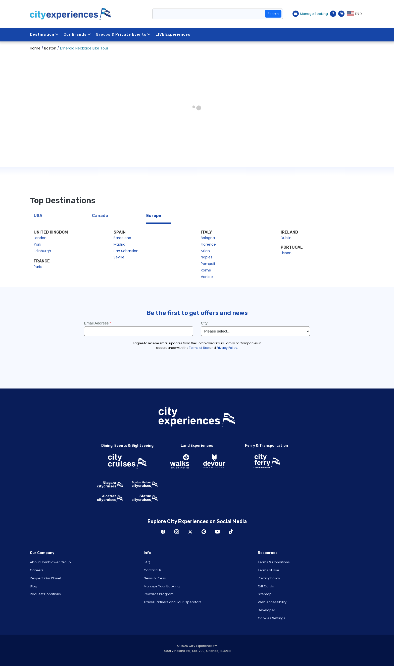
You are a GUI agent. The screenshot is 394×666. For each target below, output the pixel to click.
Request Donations (45, 594)
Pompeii (208, 263)
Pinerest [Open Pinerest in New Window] (204, 531)
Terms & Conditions (274, 562)
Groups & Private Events (123, 34)
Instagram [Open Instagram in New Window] (176, 531)
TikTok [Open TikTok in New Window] (231, 531)
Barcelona (122, 237)
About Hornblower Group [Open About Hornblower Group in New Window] (50, 562)
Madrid (119, 244)
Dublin (286, 237)
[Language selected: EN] (355, 13)
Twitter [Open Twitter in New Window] (190, 531)
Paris (38, 266)
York (37, 244)
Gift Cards (266, 586)
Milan (205, 250)
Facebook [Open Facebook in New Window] (163, 531)
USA (38, 215)
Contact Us (153, 570)
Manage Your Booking (162, 586)
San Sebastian (126, 250)
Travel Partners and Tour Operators (173, 602)
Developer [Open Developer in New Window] (266, 610)
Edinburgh (42, 250)
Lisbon (286, 252)
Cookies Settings (271, 618)
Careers (36, 570)
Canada (100, 215)
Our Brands (77, 34)
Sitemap (265, 594)
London (40, 237)
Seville (119, 257)
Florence (208, 244)
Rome (206, 270)
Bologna (208, 237)
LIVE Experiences (173, 34)
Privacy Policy (269, 578)
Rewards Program (159, 594)
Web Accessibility (272, 602)
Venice (207, 276)
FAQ (147, 562)
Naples (206, 257)
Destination (44, 34)
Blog (33, 586)
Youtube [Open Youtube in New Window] (217, 531)
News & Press (155, 578)
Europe (153, 215)
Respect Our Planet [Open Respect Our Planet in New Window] (45, 578)
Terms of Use (268, 570)
